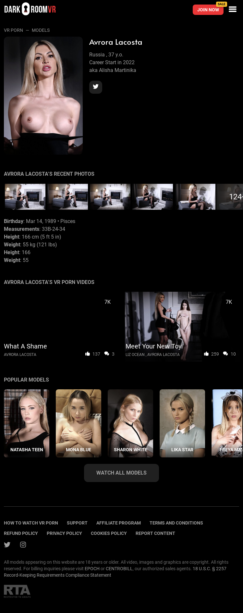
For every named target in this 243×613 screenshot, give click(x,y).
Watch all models (121, 473)
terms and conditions (176, 522)
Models (41, 30)
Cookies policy (109, 533)
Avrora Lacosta (20, 354)
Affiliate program (118, 522)
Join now (210, 8)
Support (77, 522)
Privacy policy (64, 533)
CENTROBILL (119, 568)
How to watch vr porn (31, 522)
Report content (155, 533)
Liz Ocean (135, 354)
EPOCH (92, 568)
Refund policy (21, 533)
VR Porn (13, 30)
